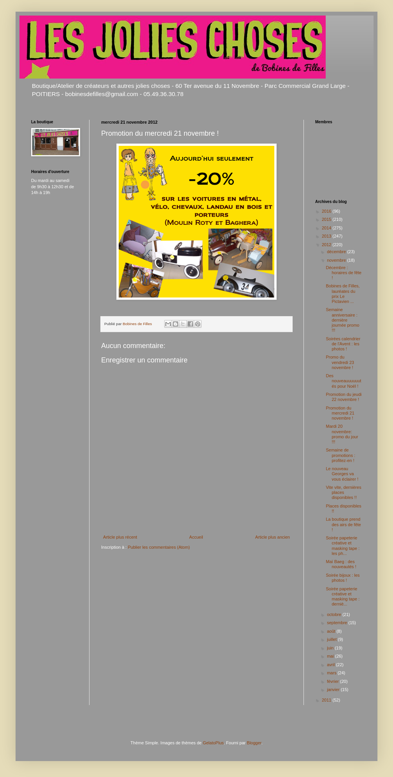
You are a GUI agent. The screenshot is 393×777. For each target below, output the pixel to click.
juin (331, 648)
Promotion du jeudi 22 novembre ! (343, 397)
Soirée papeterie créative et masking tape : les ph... (343, 546)
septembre (337, 622)
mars (332, 672)
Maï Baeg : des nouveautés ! (341, 564)
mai (331, 656)
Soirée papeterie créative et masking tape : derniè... (343, 596)
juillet (332, 639)
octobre (334, 614)
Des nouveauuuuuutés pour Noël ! (343, 380)
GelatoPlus (213, 742)
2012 (327, 244)
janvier (333, 689)
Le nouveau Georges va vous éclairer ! (342, 473)
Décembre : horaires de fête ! (343, 272)
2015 (327, 219)
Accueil (196, 537)
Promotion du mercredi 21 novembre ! (340, 413)
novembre (337, 260)
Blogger (254, 742)
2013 (327, 236)
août (331, 631)
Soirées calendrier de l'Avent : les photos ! (343, 343)
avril (331, 664)
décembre (337, 251)
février (333, 681)
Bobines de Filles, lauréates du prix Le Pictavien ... (343, 294)
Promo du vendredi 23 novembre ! (340, 362)
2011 (327, 700)
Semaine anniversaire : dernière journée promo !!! (342, 319)
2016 (327, 211)
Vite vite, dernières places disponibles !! (343, 492)
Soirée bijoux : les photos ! (343, 578)
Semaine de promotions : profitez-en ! (340, 455)
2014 (327, 228)
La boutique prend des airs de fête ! (343, 524)
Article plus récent (120, 537)
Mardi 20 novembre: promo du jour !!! (342, 434)
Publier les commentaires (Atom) (159, 547)
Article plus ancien (272, 537)
